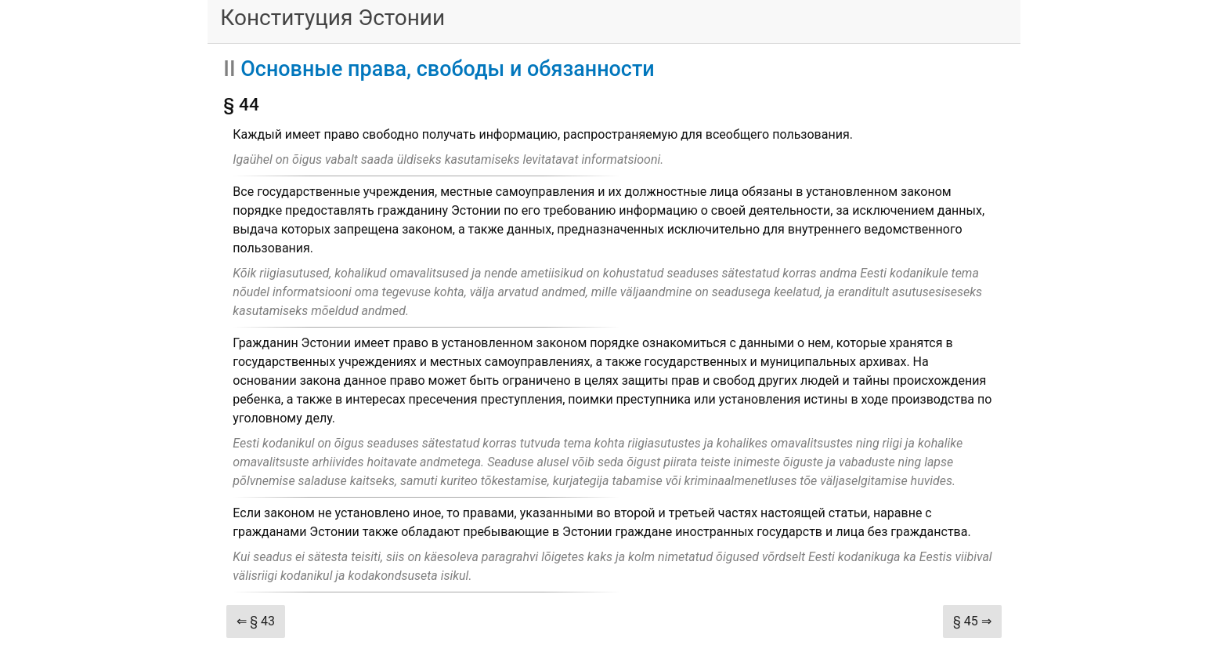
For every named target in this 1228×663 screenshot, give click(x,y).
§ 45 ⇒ (972, 621)
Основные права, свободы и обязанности (447, 69)
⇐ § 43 (256, 621)
